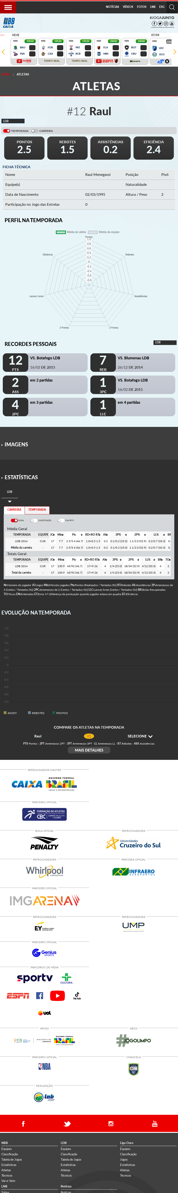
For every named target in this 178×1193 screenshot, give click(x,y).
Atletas (23, 74)
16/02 (42, 367)
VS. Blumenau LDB (133, 358)
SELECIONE (140, 736)
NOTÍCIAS (112, 7)
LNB (153, 7)
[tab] (9, 492)
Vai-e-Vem (8, 1181)
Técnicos (7, 1175)
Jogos (124, 1159)
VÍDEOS (128, 7)
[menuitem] (112, 7)
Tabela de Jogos (11, 1159)
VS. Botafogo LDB (45, 358)
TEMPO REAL (52, 60)
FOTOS (141, 7)
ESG (162, 7)
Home (5, 74)
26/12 (130, 367)
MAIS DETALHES (89, 750)
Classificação (9, 1154)
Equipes (6, 1149)
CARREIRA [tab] (14, 509)
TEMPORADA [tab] (37, 509)
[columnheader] (52, 534)
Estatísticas (8, 1165)
